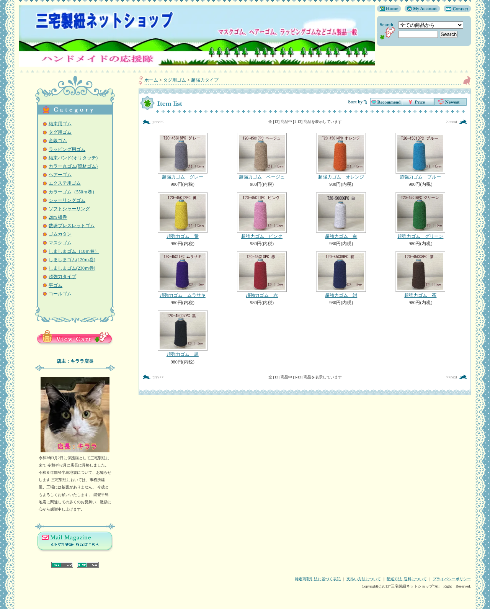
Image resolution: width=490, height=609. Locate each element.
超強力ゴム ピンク (261, 215)
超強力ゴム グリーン (420, 215)
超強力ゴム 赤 (261, 274)
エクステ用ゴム (65, 183)
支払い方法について (363, 579)
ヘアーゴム (60, 174)
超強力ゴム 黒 (182, 333)
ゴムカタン (60, 234)
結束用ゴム (60, 123)
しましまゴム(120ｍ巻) (72, 259)
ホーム (151, 80)
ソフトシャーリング (69, 208)
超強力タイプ (62, 276)
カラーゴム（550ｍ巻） (73, 192)
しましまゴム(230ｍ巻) (72, 268)
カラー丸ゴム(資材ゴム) (73, 166)
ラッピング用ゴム (67, 149)
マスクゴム (60, 243)
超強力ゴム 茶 (420, 274)
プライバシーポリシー (452, 579)
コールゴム (60, 293)
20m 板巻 (58, 217)
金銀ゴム (58, 140)
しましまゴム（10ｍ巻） (74, 251)
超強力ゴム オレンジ (341, 156)
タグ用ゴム (60, 132)
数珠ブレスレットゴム (72, 225)
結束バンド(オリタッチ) (73, 157)
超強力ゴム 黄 (182, 215)
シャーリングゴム (67, 200)
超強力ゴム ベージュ (261, 156)
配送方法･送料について (407, 579)
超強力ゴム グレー (182, 156)
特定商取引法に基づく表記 (318, 579)
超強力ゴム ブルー (420, 156)
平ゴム (55, 285)
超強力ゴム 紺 (341, 274)
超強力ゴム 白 (341, 215)
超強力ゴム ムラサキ (182, 274)
